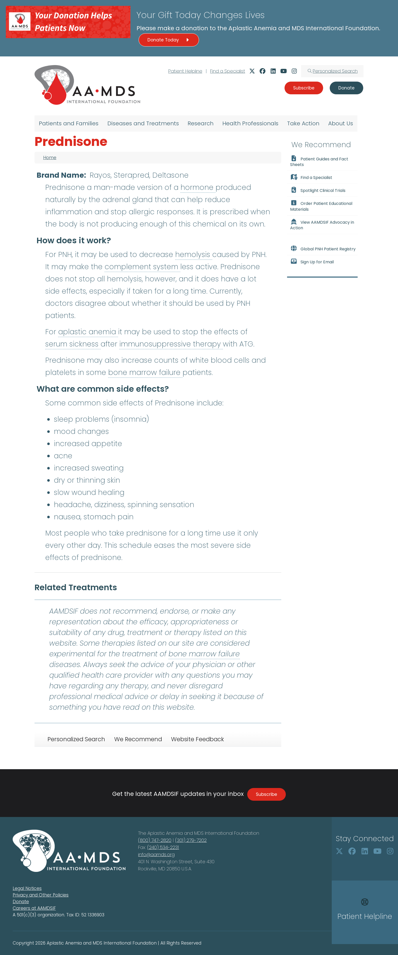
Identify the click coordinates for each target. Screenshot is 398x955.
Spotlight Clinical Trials (317, 190)
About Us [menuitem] (340, 123)
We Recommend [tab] (138, 739)
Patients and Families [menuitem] (68, 123)
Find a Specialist (227, 71)
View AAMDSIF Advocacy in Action (322, 225)
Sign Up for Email (312, 261)
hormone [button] (197, 187)
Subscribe (266, 794)
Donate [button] (346, 88)
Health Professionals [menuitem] (250, 123)
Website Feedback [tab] (197, 739)
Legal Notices (27, 888)
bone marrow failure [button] (145, 372)
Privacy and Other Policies (41, 895)
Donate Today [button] (168, 40)
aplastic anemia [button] (88, 332)
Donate (21, 902)
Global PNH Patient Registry (323, 248)
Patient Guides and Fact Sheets (319, 161)
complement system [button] (142, 267)
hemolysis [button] (193, 255)
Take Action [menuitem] (303, 123)
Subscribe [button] (303, 88)
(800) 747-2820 (154, 840)
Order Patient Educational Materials (321, 206)
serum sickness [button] (73, 344)
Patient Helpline (185, 71)
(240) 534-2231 (163, 847)
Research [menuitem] (200, 123)
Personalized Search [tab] (76, 739)
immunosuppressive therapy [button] (171, 344)
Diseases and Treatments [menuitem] (143, 123)
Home (49, 158)
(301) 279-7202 (191, 840)
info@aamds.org (156, 854)
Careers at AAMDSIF (34, 908)
